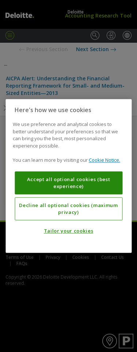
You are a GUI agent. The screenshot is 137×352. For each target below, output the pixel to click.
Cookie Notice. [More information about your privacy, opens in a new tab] (104, 160)
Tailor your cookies (68, 231)
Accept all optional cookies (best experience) (68, 183)
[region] (68, 176)
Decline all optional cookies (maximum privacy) (68, 208)
